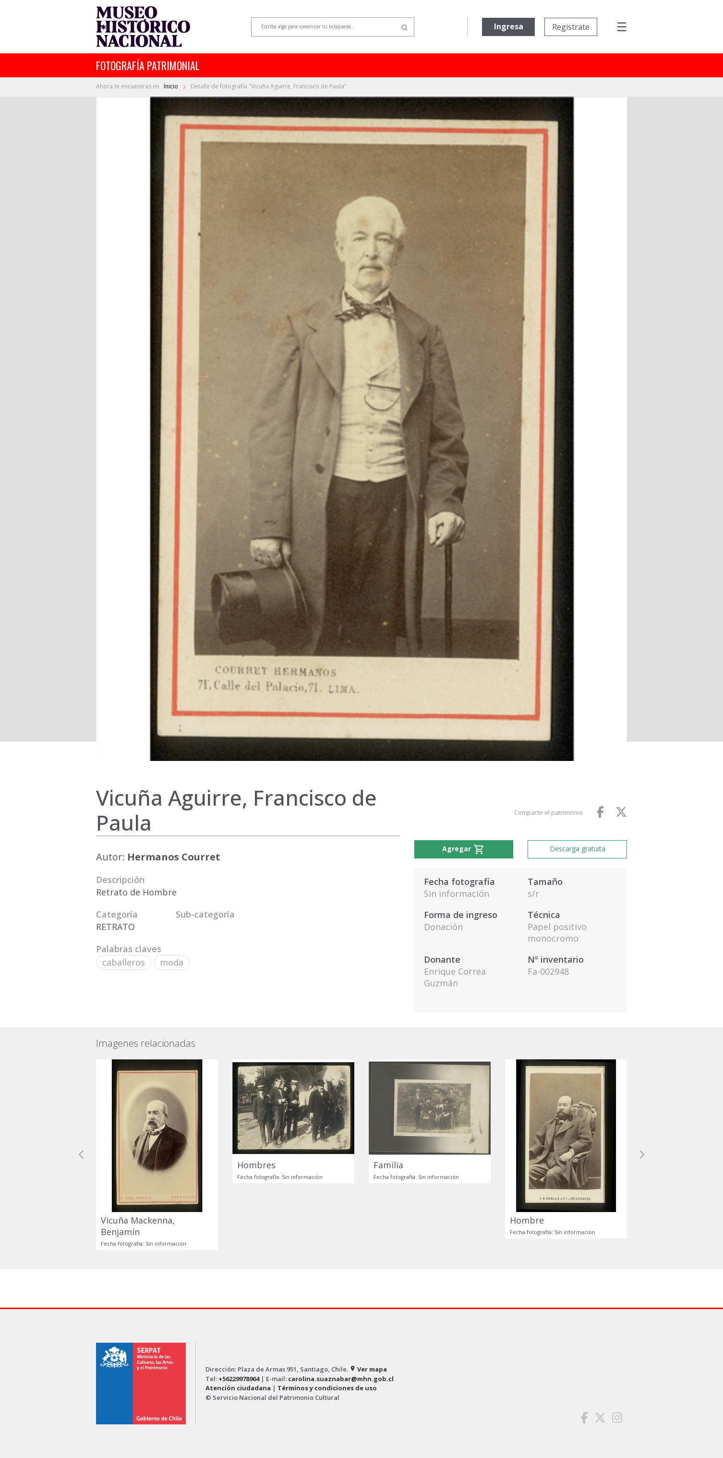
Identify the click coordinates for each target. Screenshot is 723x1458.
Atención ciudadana (238, 1388)
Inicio (172, 86)
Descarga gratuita (577, 848)
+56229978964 (238, 1378)
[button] (81, 1154)
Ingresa (508, 26)
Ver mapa (368, 1369)
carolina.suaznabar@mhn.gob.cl (341, 1378)
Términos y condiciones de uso (327, 1388)
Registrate (571, 27)
